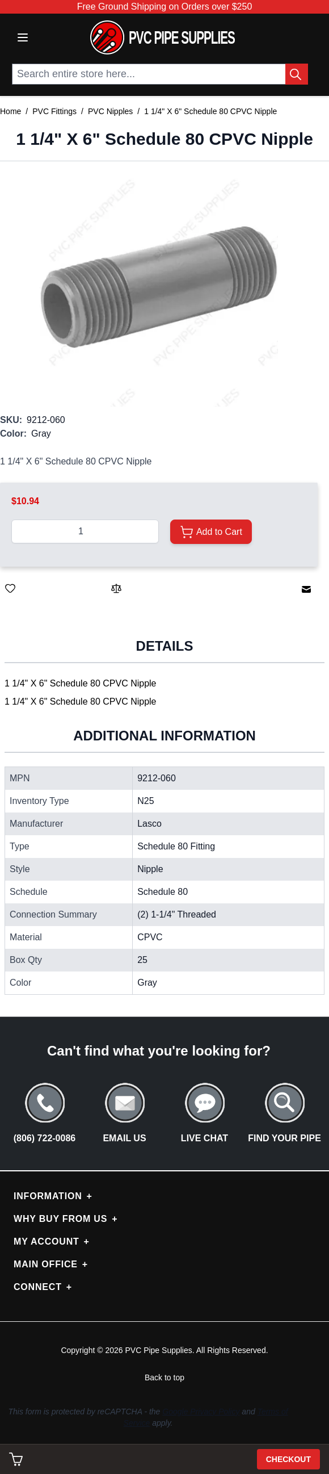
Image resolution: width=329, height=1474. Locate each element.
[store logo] (162, 37)
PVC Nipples (110, 111)
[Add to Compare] (116, 588)
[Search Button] (296, 74)
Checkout (288, 1459)
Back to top (164, 1377)
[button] (159, 287)
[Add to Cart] (210, 532)
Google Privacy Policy (200, 1411)
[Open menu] (22, 37)
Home (10, 111)
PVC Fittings (54, 111)
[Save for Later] (10, 588)
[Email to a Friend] (306, 589)
